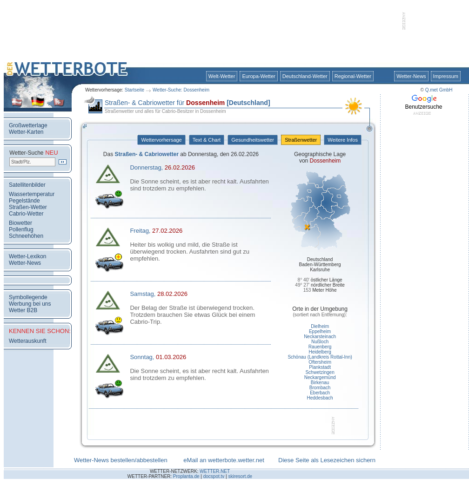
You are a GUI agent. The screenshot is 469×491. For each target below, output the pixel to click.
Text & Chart (206, 140)
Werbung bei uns (30, 304)
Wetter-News (411, 76)
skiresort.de (240, 476)
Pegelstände (24, 200)
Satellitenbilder (27, 185)
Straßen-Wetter (28, 207)
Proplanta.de (186, 476)
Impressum (445, 76)
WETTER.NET (215, 471)
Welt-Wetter (221, 76)
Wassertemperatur (31, 194)
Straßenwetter (300, 140)
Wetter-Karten (26, 132)
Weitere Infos (342, 140)
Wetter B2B (23, 310)
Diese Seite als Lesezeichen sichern (326, 460)
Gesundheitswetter (252, 140)
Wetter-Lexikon (27, 256)
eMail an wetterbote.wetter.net (223, 460)
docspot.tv (214, 476)
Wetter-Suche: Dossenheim (181, 89)
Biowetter (20, 223)
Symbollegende (28, 297)
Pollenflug (21, 229)
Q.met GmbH (439, 89)
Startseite (134, 89)
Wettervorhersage (161, 140)
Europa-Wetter (258, 76)
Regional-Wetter (353, 76)
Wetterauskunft (27, 341)
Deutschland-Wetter (305, 76)
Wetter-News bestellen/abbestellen (121, 460)
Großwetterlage (28, 125)
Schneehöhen (26, 236)
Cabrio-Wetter (26, 213)
